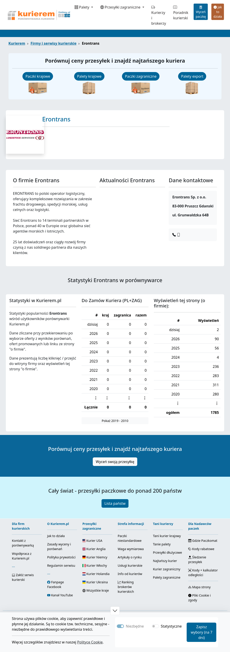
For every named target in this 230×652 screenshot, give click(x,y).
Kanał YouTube (62, 595)
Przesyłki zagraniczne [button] (121, 7)
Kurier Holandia (96, 574)
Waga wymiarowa (131, 549)
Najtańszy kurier (165, 561)
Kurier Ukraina (95, 582)
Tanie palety (161, 544)
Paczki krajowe (37, 76)
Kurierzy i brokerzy (158, 15)
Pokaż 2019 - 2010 (115, 421)
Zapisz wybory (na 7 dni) (201, 632)
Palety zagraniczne (166, 577)
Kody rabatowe (201, 549)
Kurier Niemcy (94, 557)
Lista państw (115, 503)
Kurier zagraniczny (166, 569)
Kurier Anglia (94, 549)
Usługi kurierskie (130, 565)
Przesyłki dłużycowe (167, 552)
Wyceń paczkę (201, 12)
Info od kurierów (130, 574)
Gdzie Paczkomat (202, 540)
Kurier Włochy (94, 565)
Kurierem (17, 43)
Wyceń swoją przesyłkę (115, 461)
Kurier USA (92, 540)
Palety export (192, 76)
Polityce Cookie (90, 642)
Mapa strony (199, 587)
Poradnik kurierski (180, 12)
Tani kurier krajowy (167, 536)
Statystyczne (171, 626)
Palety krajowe (89, 76)
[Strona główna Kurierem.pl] (38, 14)
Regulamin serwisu (61, 565)
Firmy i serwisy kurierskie (53, 43)
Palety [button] (82, 7)
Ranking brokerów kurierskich (126, 587)
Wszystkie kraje (95, 590)
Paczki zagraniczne (140, 76)
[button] (115, 611)
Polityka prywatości (61, 557)
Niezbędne (135, 626)
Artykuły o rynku (130, 557)
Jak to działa (217, 12)
